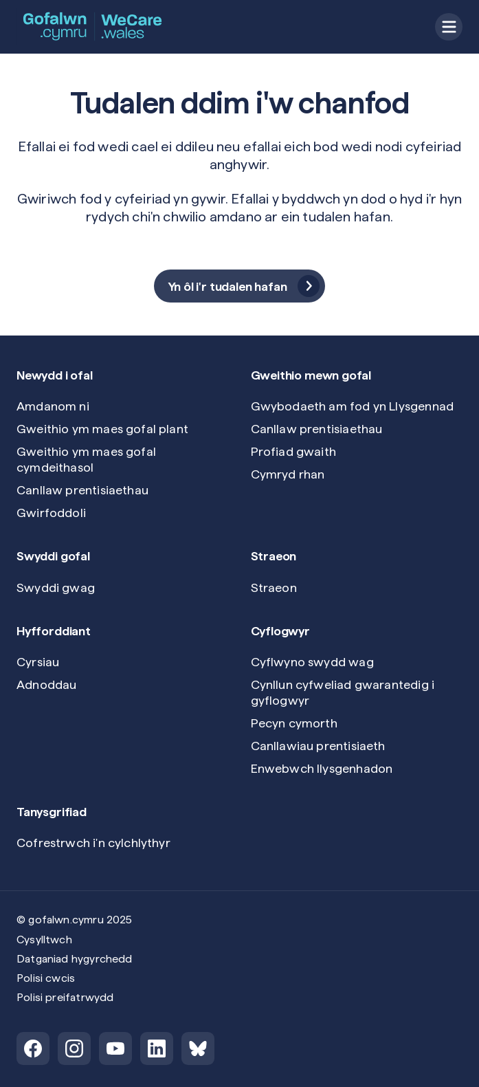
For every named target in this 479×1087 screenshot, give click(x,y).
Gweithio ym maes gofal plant (102, 428)
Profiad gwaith (294, 451)
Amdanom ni (52, 406)
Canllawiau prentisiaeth (318, 745)
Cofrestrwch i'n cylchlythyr (93, 842)
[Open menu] (449, 27)
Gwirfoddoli (51, 512)
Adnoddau (46, 684)
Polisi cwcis (45, 978)
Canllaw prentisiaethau (82, 489)
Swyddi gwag (55, 587)
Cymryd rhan (288, 474)
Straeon (274, 587)
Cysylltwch (44, 939)
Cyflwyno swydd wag (312, 661)
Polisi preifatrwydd (64, 997)
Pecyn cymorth (294, 722)
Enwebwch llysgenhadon (322, 768)
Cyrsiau (37, 661)
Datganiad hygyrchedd (74, 959)
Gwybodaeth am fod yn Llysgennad (352, 406)
